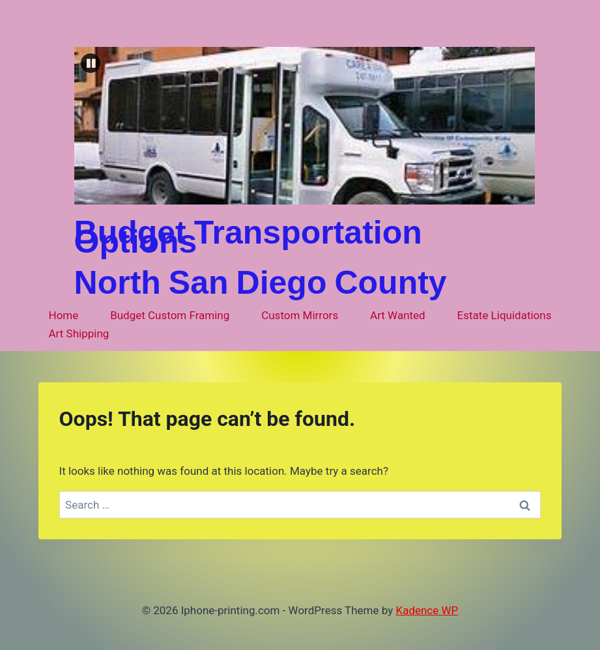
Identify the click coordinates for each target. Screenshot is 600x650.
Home (64, 315)
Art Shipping (79, 333)
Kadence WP (426, 610)
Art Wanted (397, 315)
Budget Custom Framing (169, 315)
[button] (90, 63)
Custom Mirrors (299, 315)
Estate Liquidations (504, 315)
